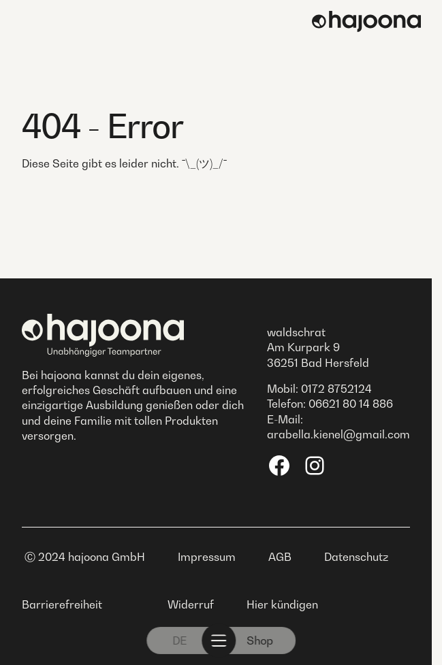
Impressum (207, 557)
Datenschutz (356, 557)
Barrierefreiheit (62, 604)
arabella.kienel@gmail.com (338, 434)
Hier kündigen (282, 604)
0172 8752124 (336, 388)
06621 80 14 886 (351, 403)
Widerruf (191, 604)
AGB (279, 557)
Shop (260, 640)
